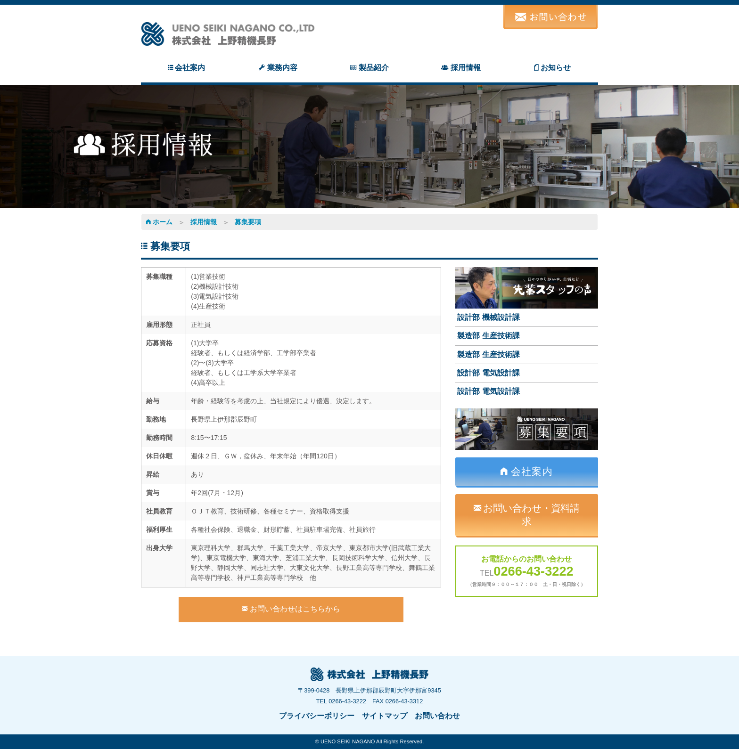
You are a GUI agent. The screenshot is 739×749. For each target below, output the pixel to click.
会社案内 (527, 471)
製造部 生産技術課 (488, 336)
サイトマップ (384, 716)
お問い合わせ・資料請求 (526, 515)
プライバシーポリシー (316, 716)
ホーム (159, 222)
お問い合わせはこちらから (291, 609)
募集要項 (248, 222)
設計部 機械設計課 (488, 317)
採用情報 (203, 222)
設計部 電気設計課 (488, 373)
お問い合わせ (437, 716)
